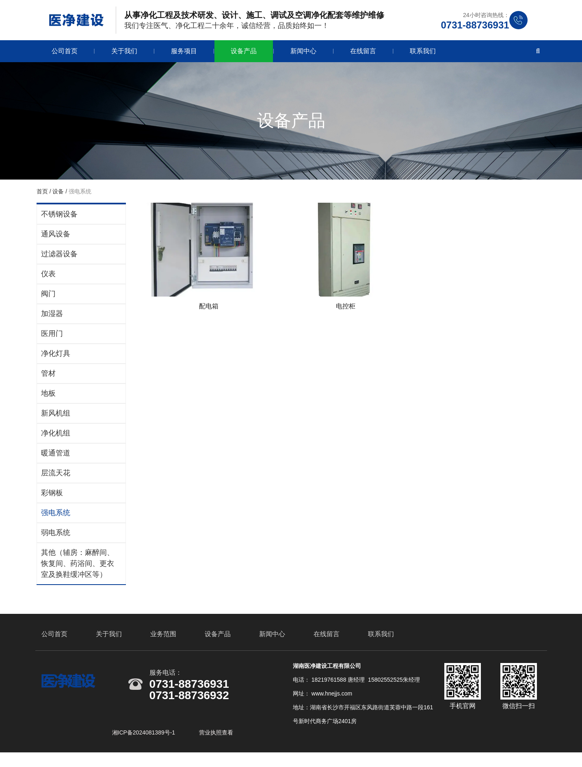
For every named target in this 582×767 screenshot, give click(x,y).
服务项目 (184, 55)
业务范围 (163, 645)
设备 (57, 195)
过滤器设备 (58, 258)
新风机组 (54, 417)
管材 (47, 377)
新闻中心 (303, 55)
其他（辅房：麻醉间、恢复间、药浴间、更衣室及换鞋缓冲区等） (76, 567)
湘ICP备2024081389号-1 (144, 744)
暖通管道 (54, 457)
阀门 (47, 298)
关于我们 (124, 55)
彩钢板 (51, 497)
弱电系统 (54, 537)
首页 (41, 195)
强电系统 (54, 517)
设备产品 (244, 55)
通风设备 (54, 238)
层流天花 (54, 477)
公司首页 (65, 55)
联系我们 (423, 55)
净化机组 (54, 437)
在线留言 (363, 55)
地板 (47, 397)
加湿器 (51, 318)
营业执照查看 (216, 744)
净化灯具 (54, 357)
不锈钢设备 (58, 218)
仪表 (47, 278)
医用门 (51, 338)
